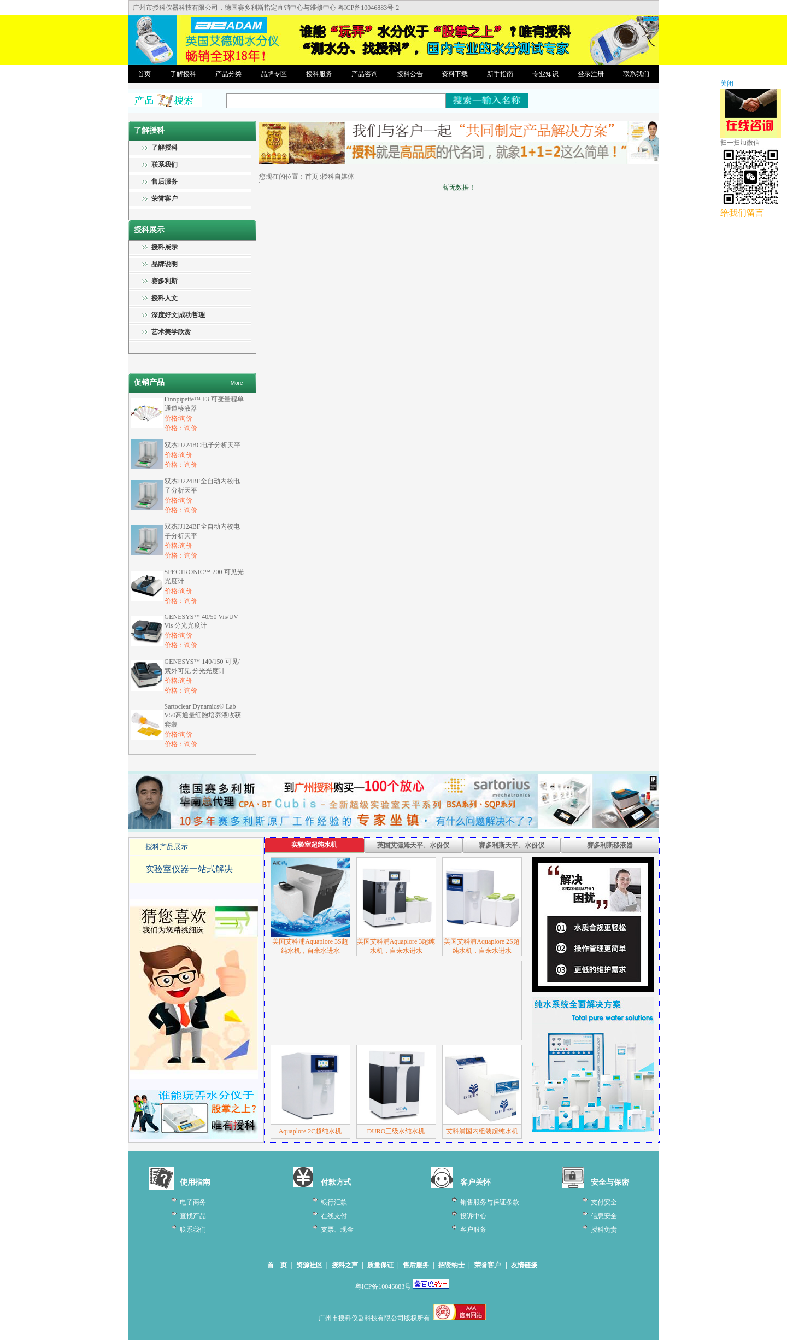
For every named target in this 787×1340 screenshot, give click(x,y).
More (237, 383)
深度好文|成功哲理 (178, 315)
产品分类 (228, 74)
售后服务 (164, 181)
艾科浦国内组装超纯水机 (482, 1131)
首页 (144, 74)
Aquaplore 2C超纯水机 (310, 1131)
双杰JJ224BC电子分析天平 (202, 445)
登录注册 (591, 74)
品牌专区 (274, 74)
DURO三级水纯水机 (396, 1131)
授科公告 (410, 74)
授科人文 (164, 298)
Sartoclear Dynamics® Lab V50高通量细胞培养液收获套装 (203, 715)
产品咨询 (364, 74)
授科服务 (319, 74)
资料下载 (455, 74)
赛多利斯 (164, 281)
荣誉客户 (164, 198)
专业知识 (545, 74)
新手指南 (500, 74)
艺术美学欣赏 (171, 332)
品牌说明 (164, 264)
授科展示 (164, 247)
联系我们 (636, 74)
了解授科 (183, 74)
